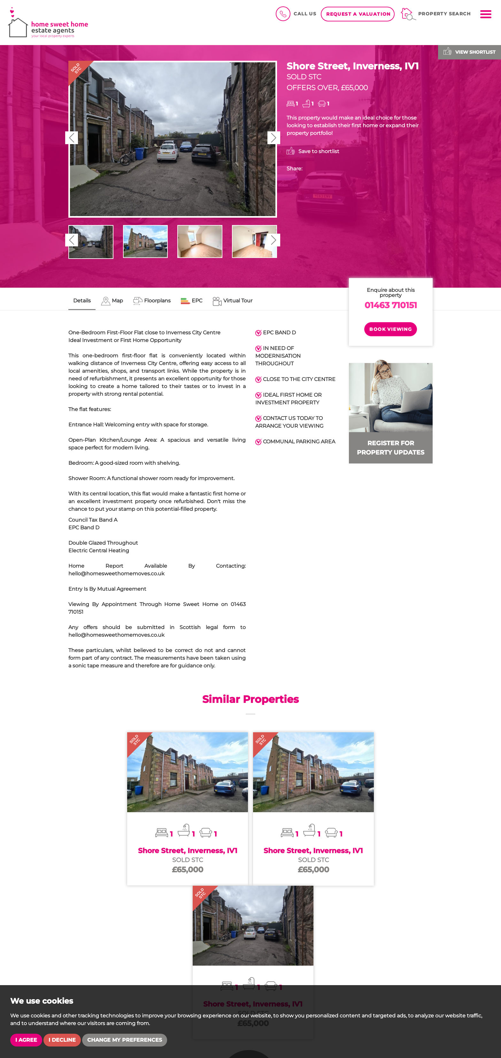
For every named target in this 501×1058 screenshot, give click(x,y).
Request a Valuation (358, 14)
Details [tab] (82, 301)
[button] (71, 137)
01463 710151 (391, 305)
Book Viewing (390, 329)
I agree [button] (26, 1040)
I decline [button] (62, 1040)
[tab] (112, 301)
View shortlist (469, 51)
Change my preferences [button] (124, 1040)
